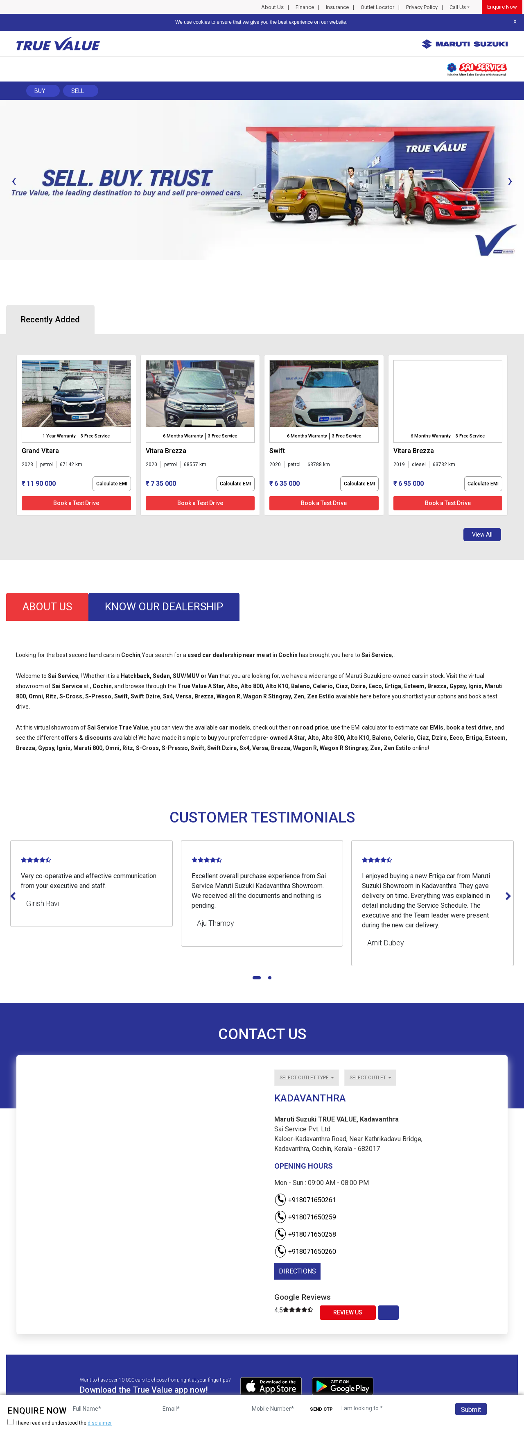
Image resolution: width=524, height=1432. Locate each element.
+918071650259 (305, 1217)
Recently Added (50, 319)
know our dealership (164, 606)
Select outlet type (305, 1078)
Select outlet (368, 1078)
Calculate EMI (111, 484)
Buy (39, 91)
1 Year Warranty (59, 436)
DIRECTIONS (297, 1271)
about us (47, 606)
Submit (471, 1410)
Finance (305, 7)
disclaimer (100, 1423)
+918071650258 (305, 1234)
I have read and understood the (59, 1423)
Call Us (457, 7)
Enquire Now (502, 7)
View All (482, 534)
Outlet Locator (377, 7)
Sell (77, 91)
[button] (18, 522)
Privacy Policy (422, 7)
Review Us (347, 1312)
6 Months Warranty (183, 436)
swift (277, 451)
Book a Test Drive (76, 503)
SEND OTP (321, 1409)
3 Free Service (95, 436)
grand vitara (40, 451)
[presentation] (14, 180)
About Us (272, 7)
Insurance (337, 7)
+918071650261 (305, 1200)
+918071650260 (305, 1251)
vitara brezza (166, 451)
